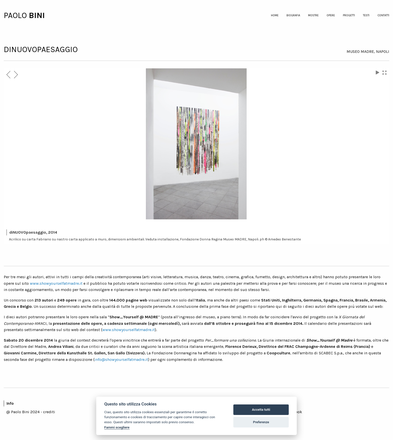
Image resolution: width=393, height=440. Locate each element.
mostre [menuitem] (313, 15)
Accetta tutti (261, 409)
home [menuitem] (274, 15)
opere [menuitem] (331, 15)
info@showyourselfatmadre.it (121, 359)
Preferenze (261, 422)
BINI (37, 15)
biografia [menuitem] (293, 15)
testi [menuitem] (366, 15)
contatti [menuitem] (383, 15)
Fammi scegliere (117, 427)
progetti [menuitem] (349, 15)
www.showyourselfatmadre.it (56, 283)
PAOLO (16, 15)
